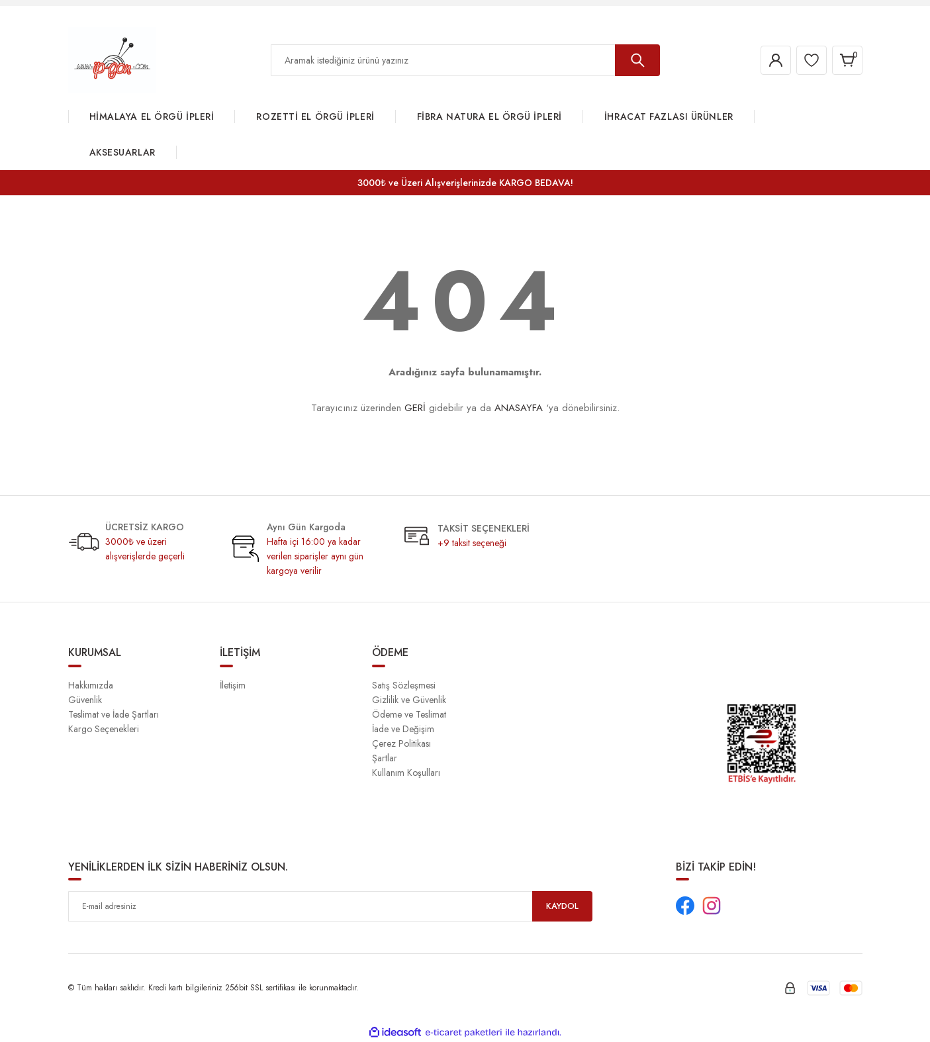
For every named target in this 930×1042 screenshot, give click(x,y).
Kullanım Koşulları (406, 772)
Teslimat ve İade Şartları (113, 714)
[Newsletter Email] (330, 906)
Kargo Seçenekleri (103, 728)
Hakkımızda (90, 685)
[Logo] (112, 60)
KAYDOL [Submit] (562, 906)
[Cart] (845, 60)
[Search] (465, 60)
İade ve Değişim (403, 728)
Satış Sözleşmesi (404, 685)
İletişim (233, 685)
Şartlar (384, 758)
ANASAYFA (518, 408)
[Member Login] (766, 60)
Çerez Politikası (401, 743)
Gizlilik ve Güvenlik (409, 699)
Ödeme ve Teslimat (409, 714)
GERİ (415, 408)
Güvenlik (85, 699)
